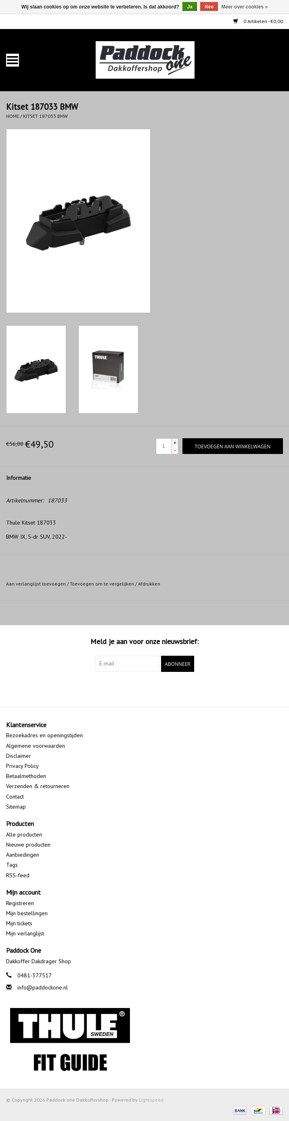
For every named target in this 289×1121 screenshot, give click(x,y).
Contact (15, 796)
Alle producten (24, 834)
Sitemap (16, 806)
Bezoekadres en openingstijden (44, 735)
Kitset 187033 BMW (45, 116)
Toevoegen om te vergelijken (102, 584)
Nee (209, 7)
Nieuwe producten (28, 844)
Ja (189, 7)
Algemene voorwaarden (35, 745)
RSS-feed (17, 875)
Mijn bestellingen (27, 913)
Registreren (20, 903)
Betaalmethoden (26, 776)
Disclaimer (18, 755)
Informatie (18, 477)
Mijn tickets (19, 923)
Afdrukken (149, 584)
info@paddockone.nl (42, 987)
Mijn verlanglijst (25, 933)
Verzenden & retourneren (37, 786)
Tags (12, 864)
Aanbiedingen (22, 854)
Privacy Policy (22, 766)
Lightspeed (151, 1100)
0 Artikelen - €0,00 (258, 21)
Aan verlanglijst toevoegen (36, 584)
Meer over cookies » (245, 7)
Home (12, 116)
